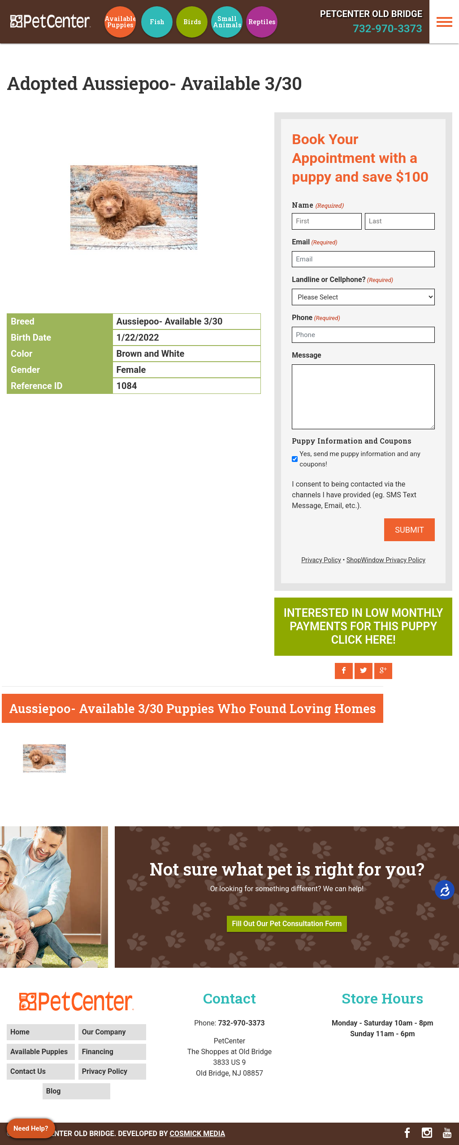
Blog (53, 1091)
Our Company (104, 1032)
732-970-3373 (387, 28)
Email (314, 242)
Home (20, 1032)
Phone (316, 318)
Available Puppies (39, 1051)
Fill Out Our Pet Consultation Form (287, 923)
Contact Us (28, 1071)
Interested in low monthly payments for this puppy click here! (363, 626)
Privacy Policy (104, 1071)
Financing (97, 1051)
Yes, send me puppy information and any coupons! (359, 459)
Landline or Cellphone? (342, 280)
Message (306, 355)
